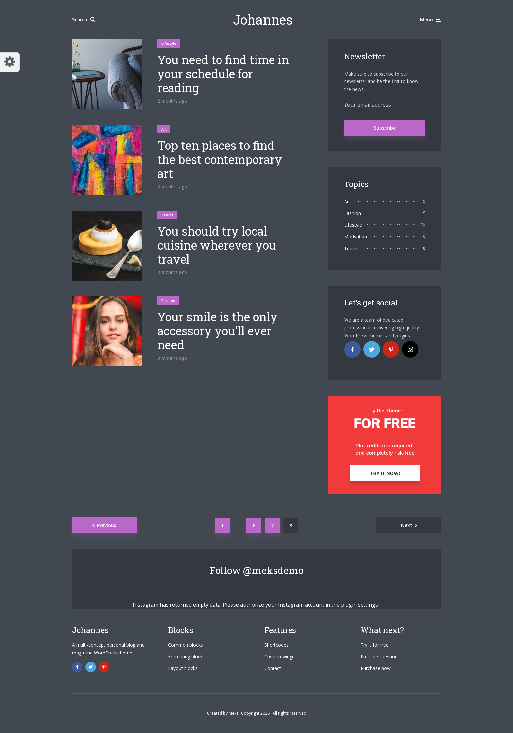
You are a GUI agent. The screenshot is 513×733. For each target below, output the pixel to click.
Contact (272, 668)
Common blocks (185, 645)
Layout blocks (183, 668)
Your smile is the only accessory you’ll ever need (217, 331)
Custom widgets (281, 657)
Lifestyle (168, 43)
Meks (233, 713)
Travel (167, 214)
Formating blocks (186, 657)
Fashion (168, 300)
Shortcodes (276, 645)
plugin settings (360, 604)
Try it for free (375, 645)
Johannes (262, 19)
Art (164, 129)
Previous (106, 525)
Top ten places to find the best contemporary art (219, 159)
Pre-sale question (379, 657)
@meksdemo (273, 570)
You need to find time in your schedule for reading (223, 74)
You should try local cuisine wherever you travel (216, 245)
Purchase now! (376, 668)
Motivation (355, 237)
